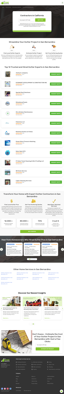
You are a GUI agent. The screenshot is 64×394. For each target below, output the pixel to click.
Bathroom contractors (37, 362)
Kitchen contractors (36, 364)
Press (48, 381)
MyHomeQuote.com (7, 390)
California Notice (50, 376)
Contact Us (34, 378)
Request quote (55, 74)
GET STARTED (32, 231)
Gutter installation (20, 369)
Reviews (17, 383)
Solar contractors (20, 367)
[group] (11, 308)
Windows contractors (21, 364)
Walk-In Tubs (50, 364)
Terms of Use (34, 381)
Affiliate (17, 376)
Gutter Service (8, 7)
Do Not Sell (49, 378)
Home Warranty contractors (53, 369)
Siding (49, 362)
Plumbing (50, 367)
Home (3, 7)
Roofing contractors (21, 362)
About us (33, 376)
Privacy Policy (34, 383)
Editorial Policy (50, 383)
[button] (1, 249)
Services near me (27, 390)
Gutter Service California (16, 7)
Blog (17, 378)
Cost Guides (18, 390)
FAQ (17, 381)
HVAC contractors (36, 367)
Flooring (34, 369)
